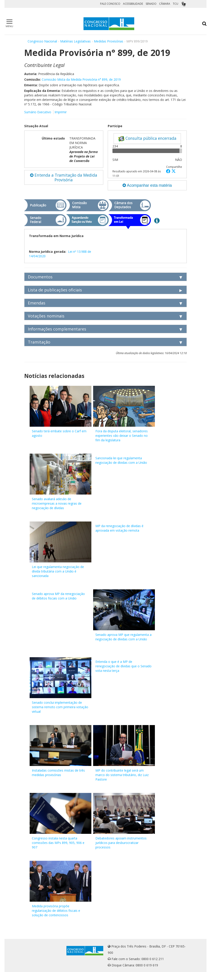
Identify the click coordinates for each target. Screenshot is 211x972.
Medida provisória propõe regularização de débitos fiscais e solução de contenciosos (56, 910)
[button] (168, 171)
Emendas (36, 303)
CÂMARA (164, 4)
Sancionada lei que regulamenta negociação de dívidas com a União (121, 460)
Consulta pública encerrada (147, 138)
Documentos (40, 277)
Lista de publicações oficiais (55, 290)
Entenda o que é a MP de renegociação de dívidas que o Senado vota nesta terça (123, 666)
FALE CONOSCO (110, 4)
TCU (175, 4)
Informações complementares (57, 329)
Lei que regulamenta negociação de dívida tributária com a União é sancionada (58, 571)
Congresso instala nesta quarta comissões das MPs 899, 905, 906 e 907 (58, 842)
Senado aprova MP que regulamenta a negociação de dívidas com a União (123, 636)
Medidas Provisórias (108, 41)
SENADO (151, 4)
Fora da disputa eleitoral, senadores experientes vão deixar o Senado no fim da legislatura (121, 435)
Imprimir (61, 112)
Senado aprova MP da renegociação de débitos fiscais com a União (58, 596)
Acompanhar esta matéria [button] (147, 185)
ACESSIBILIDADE (133, 4)
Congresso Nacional (42, 41)
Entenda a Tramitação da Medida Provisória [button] (63, 177)
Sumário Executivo (37, 112)
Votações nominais (46, 316)
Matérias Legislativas (75, 41)
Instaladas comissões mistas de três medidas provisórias (58, 772)
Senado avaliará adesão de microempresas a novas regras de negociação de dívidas (56, 503)
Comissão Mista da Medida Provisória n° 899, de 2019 (81, 79)
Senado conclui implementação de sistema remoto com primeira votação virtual (60, 707)
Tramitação (39, 342)
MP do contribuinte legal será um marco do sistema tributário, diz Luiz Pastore (122, 774)
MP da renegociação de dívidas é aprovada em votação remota (119, 528)
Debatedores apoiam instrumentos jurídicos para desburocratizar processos (121, 842)
